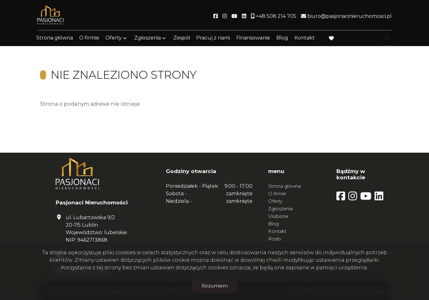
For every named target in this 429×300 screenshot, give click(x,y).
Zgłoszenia (147, 38)
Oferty (113, 38)
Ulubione (278, 216)
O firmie (89, 38)
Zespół (181, 38)
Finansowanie (253, 38)
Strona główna (54, 38)
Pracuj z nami (213, 38)
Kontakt (304, 38)
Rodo (274, 239)
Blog (282, 38)
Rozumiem (215, 286)
